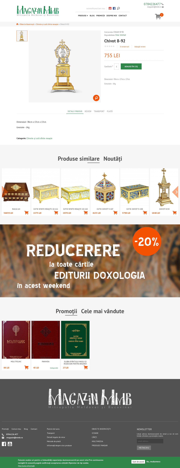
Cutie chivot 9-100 (134, 209)
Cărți (94, 437)
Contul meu (16, 429)
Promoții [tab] (66, 311)
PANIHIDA (45, 362)
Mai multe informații (26, 466)
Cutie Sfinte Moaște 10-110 (75, 209)
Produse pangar (100, 445)
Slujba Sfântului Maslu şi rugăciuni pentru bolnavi (75, 363)
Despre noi (112, 15)
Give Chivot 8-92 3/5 (109, 46)
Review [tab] (88, 111)
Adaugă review (139, 47)
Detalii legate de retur (56, 437)
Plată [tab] (109, 111)
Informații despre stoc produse (59, 445)
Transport (51, 433)
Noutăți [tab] (112, 158)
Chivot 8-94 (164, 209)
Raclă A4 (16, 209)
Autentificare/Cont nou (95, 8)
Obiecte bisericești (27, 24)
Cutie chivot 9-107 (105, 209)
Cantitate (108, 66)
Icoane (95, 433)
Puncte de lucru (53, 429)
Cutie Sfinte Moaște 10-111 (46, 209)
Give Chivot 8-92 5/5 (114, 46)
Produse (82, 15)
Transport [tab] (99, 111)
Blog (92, 15)
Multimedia (97, 441)
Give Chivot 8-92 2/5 (107, 46)
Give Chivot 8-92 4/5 (112, 46)
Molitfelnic (16, 362)
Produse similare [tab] (79, 158)
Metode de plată (54, 441)
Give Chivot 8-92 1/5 (105, 46)
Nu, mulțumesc (153, 462)
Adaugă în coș (131, 66)
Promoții (100, 15)
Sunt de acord (138, 461)
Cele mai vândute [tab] (102, 311)
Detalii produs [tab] (75, 111)
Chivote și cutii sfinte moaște (47, 24)
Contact (123, 15)
